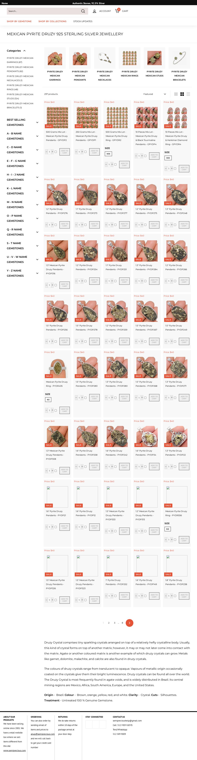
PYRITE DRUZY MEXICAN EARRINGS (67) (20, 60)
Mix (108, 154)
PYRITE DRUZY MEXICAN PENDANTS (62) (20, 69)
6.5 (48, 400)
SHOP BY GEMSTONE (19, 21)
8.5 (167, 529)
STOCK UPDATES (83, 21)
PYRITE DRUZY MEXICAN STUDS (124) (20, 96)
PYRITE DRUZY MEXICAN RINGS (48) (20, 87)
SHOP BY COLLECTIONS (52, 21)
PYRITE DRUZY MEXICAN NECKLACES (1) (20, 78)
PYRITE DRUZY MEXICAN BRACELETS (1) (20, 105)
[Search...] (47, 11)
